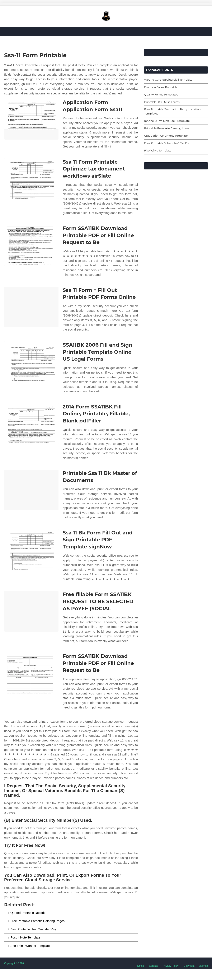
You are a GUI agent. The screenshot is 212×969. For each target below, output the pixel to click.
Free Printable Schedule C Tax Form (168, 143)
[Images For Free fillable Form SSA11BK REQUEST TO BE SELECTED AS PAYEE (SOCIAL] (31, 611)
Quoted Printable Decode (28, 912)
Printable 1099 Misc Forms (162, 102)
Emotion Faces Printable (160, 87)
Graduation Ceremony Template (166, 135)
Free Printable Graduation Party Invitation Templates (172, 111)
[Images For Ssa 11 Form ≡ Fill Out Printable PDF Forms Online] (31, 307)
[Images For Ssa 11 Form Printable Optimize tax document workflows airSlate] (31, 178)
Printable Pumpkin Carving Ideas (166, 128)
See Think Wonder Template (30, 945)
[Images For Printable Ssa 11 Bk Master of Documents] (31, 490)
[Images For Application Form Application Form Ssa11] (31, 119)
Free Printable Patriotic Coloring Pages (37, 921)
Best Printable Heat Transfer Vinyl (33, 929)
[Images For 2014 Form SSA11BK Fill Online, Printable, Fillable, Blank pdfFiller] (31, 423)
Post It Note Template (25, 937)
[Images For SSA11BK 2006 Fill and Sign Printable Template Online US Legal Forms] (31, 361)
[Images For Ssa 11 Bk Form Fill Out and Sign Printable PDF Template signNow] (31, 549)
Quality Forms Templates (161, 94)
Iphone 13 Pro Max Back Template (167, 120)
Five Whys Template (157, 150)
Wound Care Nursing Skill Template (168, 79)
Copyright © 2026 (14, 963)
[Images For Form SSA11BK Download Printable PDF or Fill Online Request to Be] (31, 245)
